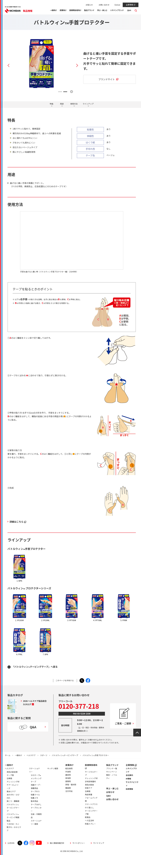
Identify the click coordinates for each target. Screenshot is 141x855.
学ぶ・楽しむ (112, 788)
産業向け (69, 764)
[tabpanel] (42, 63)
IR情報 (128, 778)
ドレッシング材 (91, 778)
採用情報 (129, 789)
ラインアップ (88, 104)
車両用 (68, 778)
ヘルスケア (31, 755)
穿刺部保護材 (90, 781)
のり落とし (89, 807)
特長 (51, 104)
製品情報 (27, 10)
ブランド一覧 (111, 768)
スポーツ (43, 755)
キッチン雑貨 (52, 768)
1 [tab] (60, 91)
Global (117, 4)
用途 (62, 104)
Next (75, 65)
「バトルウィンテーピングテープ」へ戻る (35, 667)
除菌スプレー (90, 823)
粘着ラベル (35, 794)
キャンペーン (111, 771)
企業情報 (130, 4)
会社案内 (129, 775)
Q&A (108, 795)
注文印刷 (69, 791)
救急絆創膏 (89, 784)
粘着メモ (34, 798)
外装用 (68, 771)
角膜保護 (88, 794)
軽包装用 (69, 768)
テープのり (35, 791)
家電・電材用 (70, 784)
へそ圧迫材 (89, 820)
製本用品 (34, 801)
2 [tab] (65, 91)
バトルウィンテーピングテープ (65, 755)
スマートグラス (91, 804)
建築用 (68, 781)
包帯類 (87, 791)
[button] (53, 10)
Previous (10, 65)
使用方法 (74, 104)
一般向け (18, 755)
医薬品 (87, 817)
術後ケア (88, 788)
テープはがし (36, 804)
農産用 (68, 775)
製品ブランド (112, 764)
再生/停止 (71, 91)
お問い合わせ (104, 4)
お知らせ (89, 4)
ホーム (7, 755)
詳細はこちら (18, 521)
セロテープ (36, 775)
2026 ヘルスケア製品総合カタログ (35, 702)
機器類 (68, 788)
